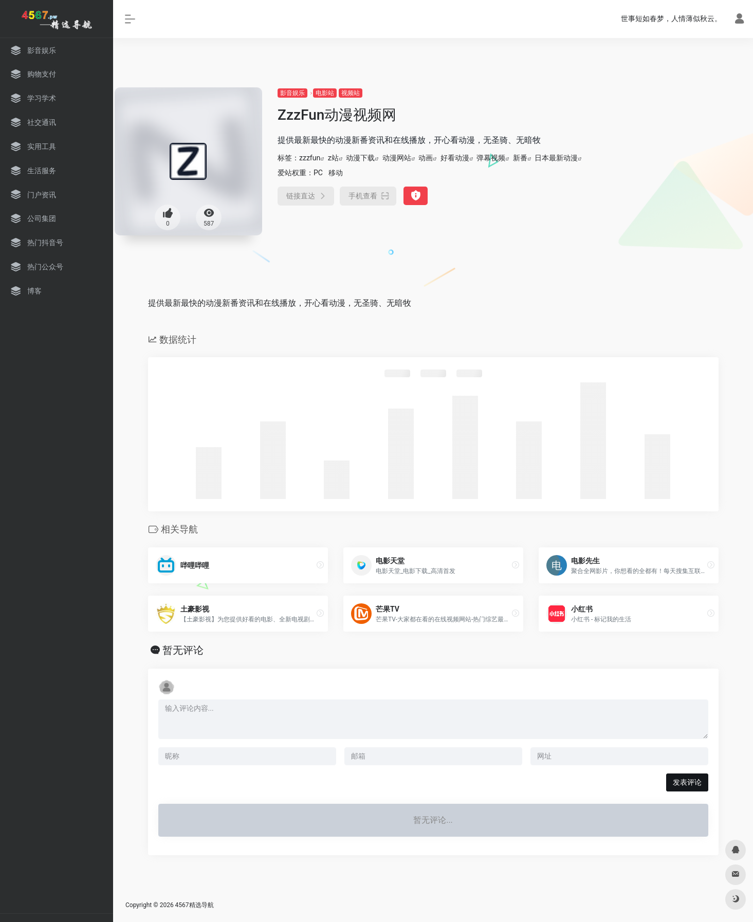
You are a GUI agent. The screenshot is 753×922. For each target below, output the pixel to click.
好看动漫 (454, 158)
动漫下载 (360, 158)
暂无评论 (183, 650)
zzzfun (309, 158)
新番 (520, 158)
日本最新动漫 (556, 158)
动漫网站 (396, 158)
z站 (333, 158)
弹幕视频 (490, 158)
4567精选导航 (194, 905)
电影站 (325, 93)
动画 (425, 158)
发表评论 (687, 782)
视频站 (350, 93)
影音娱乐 (292, 93)
